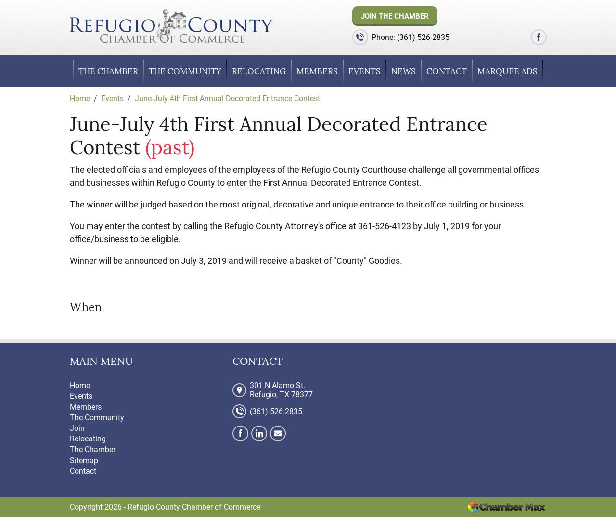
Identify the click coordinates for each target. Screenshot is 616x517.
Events (364, 71)
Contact (446, 71)
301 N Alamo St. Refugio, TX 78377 (281, 390)
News (403, 71)
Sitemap (84, 460)
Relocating (259, 71)
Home (80, 385)
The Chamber (108, 71)
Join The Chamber (395, 16)
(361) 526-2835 (423, 37)
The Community (185, 71)
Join (77, 428)
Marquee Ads (507, 71)
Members (317, 71)
